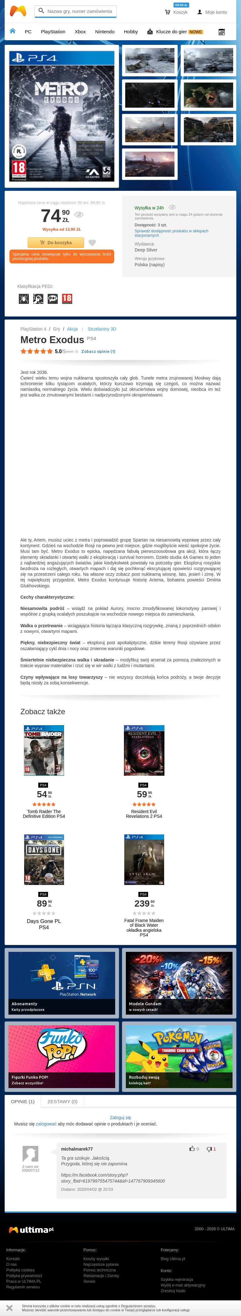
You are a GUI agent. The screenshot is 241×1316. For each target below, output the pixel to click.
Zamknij (9, 1308)
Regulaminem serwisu (138, 1306)
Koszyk (176, 12)
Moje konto (212, 12)
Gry (56, 329)
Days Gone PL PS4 (44, 924)
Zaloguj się (120, 1117)
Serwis (89, 1281)
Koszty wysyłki (96, 1259)
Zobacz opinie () (98, 351)
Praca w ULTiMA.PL (23, 1281)
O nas (11, 1264)
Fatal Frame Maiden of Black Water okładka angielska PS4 (143, 927)
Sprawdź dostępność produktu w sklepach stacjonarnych (171, 233)
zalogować (46, 1123)
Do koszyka (56, 242)
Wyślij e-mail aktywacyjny (183, 1285)
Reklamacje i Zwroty (101, 1276)
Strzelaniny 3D (102, 329)
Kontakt (13, 1259)
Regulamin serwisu (23, 1287)
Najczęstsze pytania (101, 1264)
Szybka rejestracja (177, 1279)
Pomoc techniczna (99, 1270)
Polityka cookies (20, 1270)
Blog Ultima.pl (173, 1259)
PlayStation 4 (33, 329)
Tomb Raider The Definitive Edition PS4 (44, 814)
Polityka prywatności (24, 1276)
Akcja (72, 329)
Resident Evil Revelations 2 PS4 (144, 814)
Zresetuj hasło (173, 1291)
